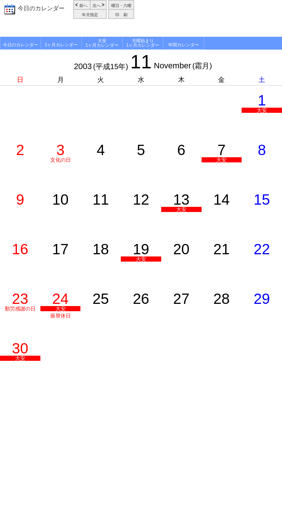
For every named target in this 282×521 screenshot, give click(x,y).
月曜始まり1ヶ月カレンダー (143, 43)
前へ (83, 5)
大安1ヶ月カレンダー (102, 43)
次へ (97, 5)
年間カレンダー (183, 44)
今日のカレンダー (41, 8)
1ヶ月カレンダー (61, 44)
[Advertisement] (209, 18)
